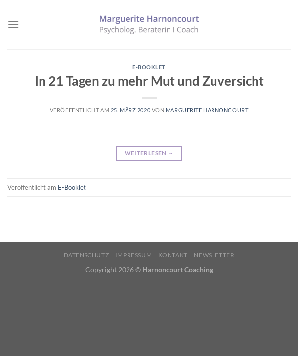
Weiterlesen (149, 153)
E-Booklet (149, 67)
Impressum (133, 255)
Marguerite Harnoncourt (207, 110)
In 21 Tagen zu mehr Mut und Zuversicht (149, 80)
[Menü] (13, 24)
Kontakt (173, 255)
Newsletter (214, 255)
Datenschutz (86, 255)
